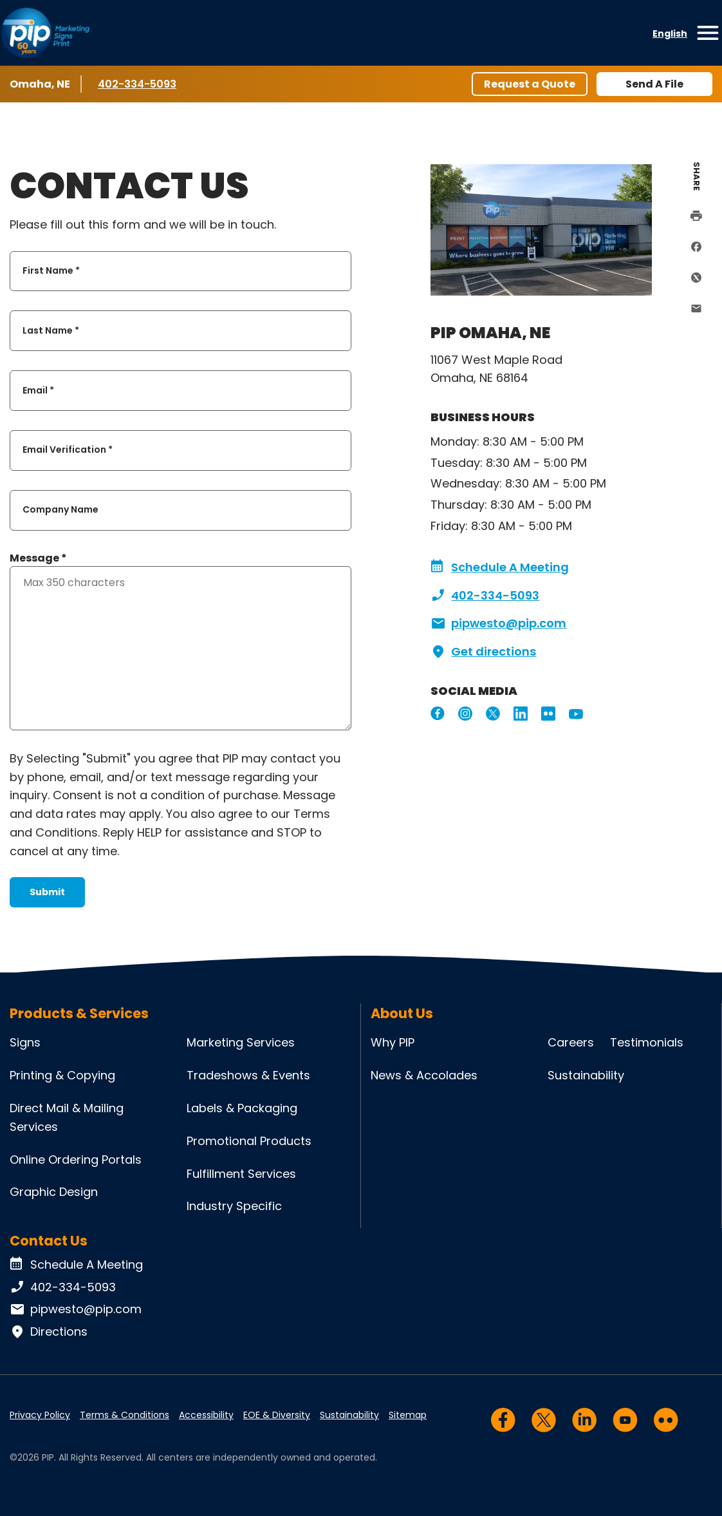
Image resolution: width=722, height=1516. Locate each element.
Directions (49, 1331)
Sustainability (586, 1075)
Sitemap (408, 1414)
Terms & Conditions (124, 1414)
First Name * (51, 270)
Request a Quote (529, 84)
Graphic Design (54, 1192)
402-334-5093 (137, 83)
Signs (25, 1042)
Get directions (483, 651)
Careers (571, 1042)
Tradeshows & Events (248, 1075)
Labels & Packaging (242, 1108)
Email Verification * (68, 450)
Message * (38, 558)
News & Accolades (424, 1075)
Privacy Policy (40, 1414)
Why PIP (392, 1042)
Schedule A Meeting (499, 567)
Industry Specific (234, 1206)
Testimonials (646, 1042)
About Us (402, 1013)
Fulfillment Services (241, 1174)
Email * (38, 390)
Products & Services (79, 1013)
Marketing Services (241, 1042)
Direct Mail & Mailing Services (67, 1117)
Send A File (654, 84)
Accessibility (206, 1414)
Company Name (60, 510)
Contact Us (49, 1240)
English (670, 33)
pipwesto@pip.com (498, 623)
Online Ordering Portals (76, 1159)
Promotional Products (249, 1141)
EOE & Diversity (276, 1414)
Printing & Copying (62, 1075)
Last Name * (51, 330)
